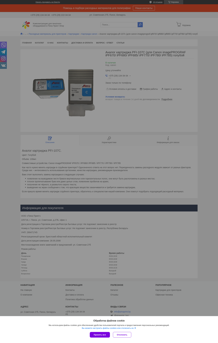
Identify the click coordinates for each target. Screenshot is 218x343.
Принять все (100, 335)
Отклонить (122, 335)
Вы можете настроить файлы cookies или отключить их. (108, 328)
